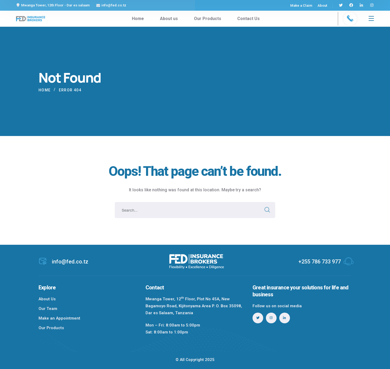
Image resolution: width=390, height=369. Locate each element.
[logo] (30, 18)
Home (45, 90)
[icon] (341, 5)
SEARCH (267, 210)
